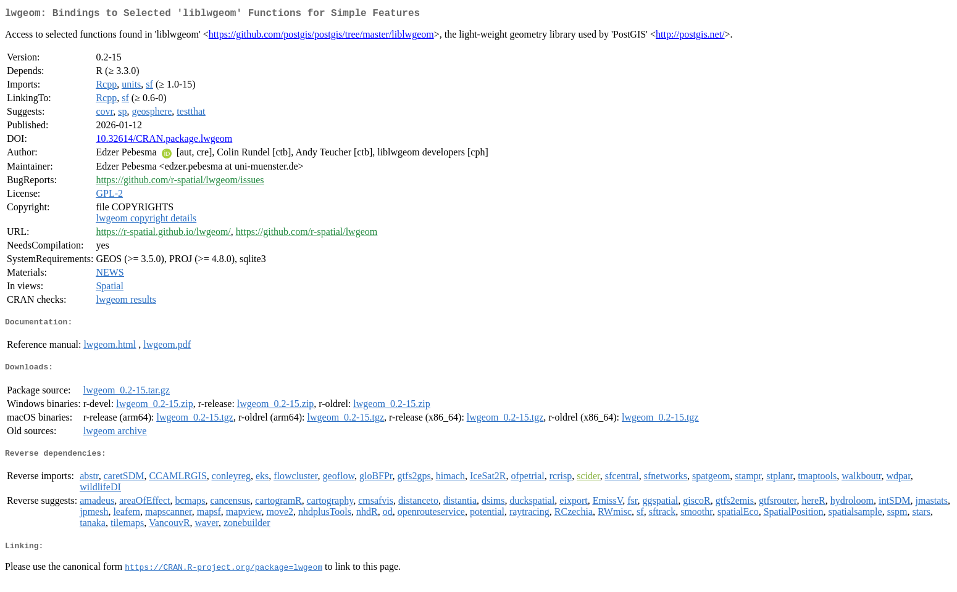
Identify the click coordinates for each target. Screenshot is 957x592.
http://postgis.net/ (690, 36)
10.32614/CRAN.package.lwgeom (164, 141)
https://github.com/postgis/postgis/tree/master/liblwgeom (321, 36)
